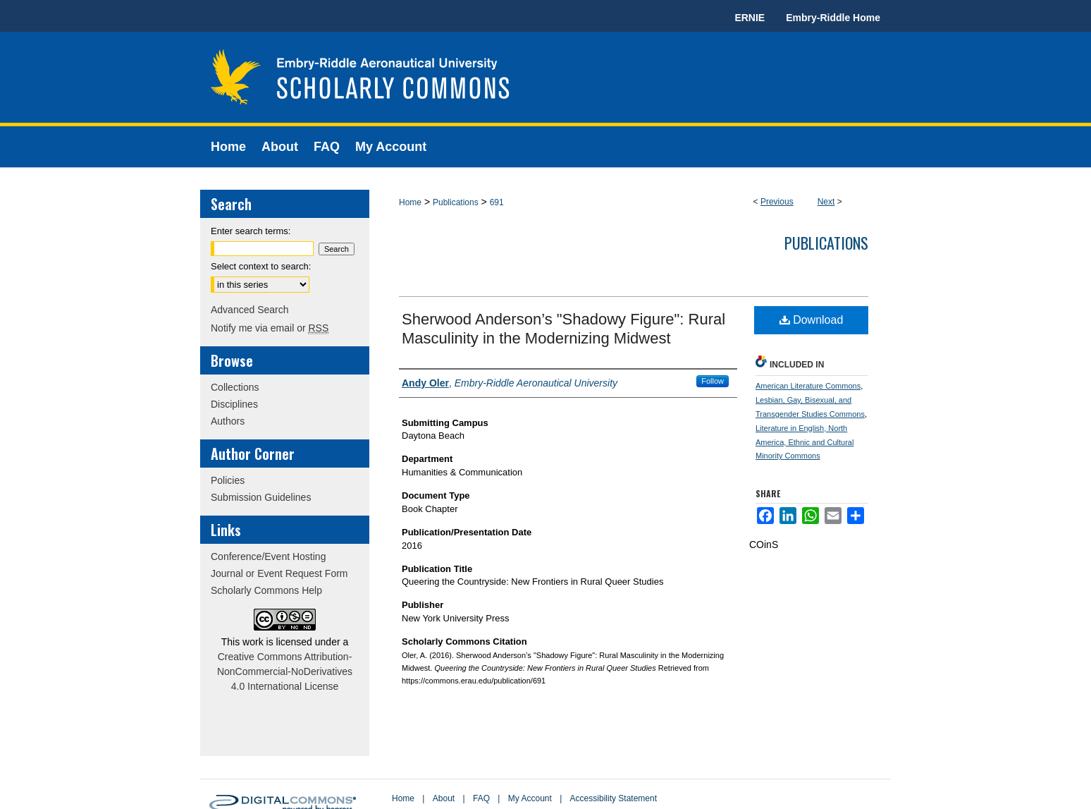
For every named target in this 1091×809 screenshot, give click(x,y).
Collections (235, 387)
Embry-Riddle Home (833, 17)
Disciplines (234, 404)
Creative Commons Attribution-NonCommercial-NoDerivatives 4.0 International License (284, 671)
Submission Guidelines (261, 497)
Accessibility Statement (613, 798)
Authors (228, 421)
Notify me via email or (269, 328)
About (444, 798)
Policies (228, 480)
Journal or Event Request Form (279, 573)
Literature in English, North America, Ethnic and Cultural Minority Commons (804, 442)
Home (410, 202)
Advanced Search (250, 309)
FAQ (481, 798)
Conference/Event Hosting (268, 556)
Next (826, 202)
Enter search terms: (250, 231)
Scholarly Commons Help (266, 590)
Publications (456, 202)
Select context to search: (261, 266)
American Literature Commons (808, 386)
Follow (712, 381)
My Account (530, 798)
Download (811, 320)
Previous (777, 202)
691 (497, 202)
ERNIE (749, 17)
